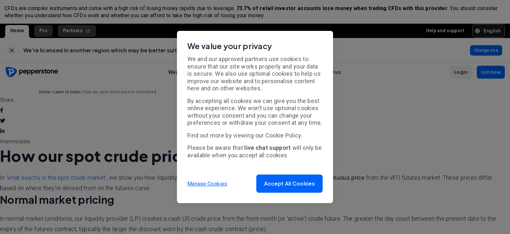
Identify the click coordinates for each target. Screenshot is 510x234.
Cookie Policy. (283, 135)
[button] (289, 184)
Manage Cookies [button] (207, 183)
